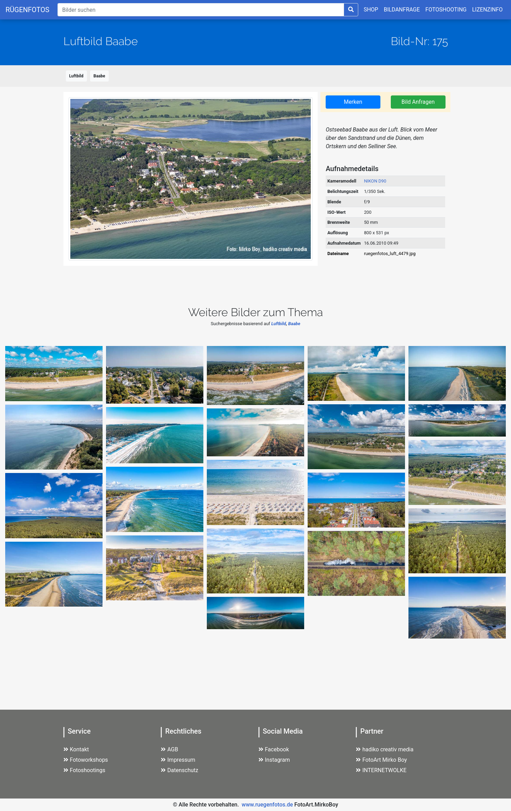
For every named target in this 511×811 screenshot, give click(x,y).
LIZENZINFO (487, 9)
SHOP (371, 9)
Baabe (99, 76)
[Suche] (201, 9)
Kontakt (76, 749)
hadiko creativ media (384, 749)
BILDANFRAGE (402, 9)
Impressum (178, 760)
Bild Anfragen (418, 102)
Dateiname (338, 253)
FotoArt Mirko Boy (381, 760)
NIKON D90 (375, 181)
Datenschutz (179, 770)
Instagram (274, 760)
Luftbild (76, 76)
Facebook (273, 749)
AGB (169, 749)
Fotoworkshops (85, 760)
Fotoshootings (84, 770)
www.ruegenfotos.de (267, 804)
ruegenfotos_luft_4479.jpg (390, 253)
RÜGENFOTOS (27, 10)
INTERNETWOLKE (381, 770)
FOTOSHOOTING (446, 9)
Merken (353, 102)
